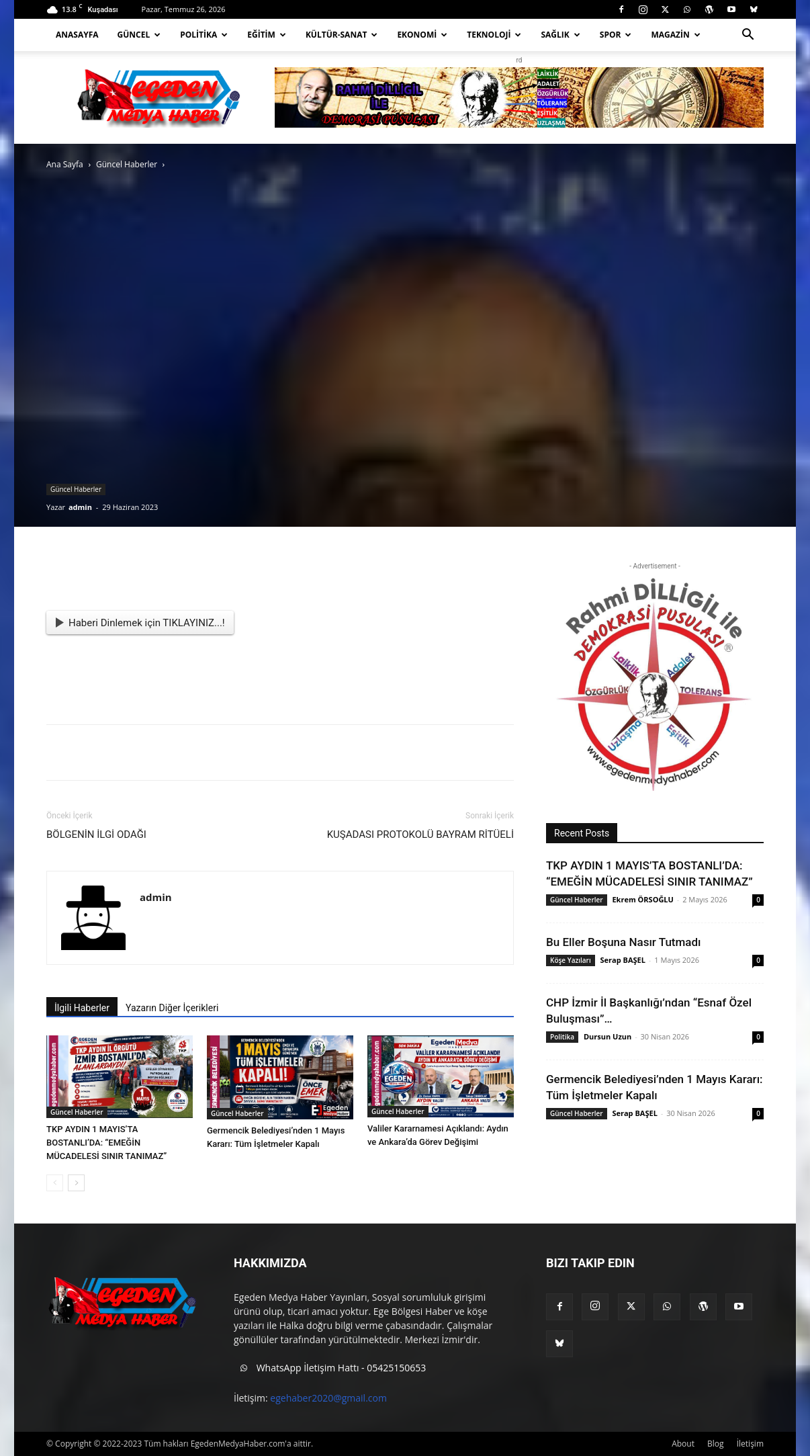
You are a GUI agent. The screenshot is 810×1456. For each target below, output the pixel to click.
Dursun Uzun (607, 1036)
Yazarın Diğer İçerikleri (172, 1007)
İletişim (750, 1443)
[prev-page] (54, 1182)
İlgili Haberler (81, 1007)
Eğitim (266, 34)
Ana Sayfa (64, 164)
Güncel (139, 34)
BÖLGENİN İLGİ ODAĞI (96, 834)
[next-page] (76, 1182)
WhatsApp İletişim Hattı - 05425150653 (330, 1369)
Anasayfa (77, 34)
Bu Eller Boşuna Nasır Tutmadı (623, 942)
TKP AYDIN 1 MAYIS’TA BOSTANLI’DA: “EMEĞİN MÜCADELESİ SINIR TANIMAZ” (106, 1142)
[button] (747, 36)
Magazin (675, 34)
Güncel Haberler (126, 164)
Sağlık (560, 34)
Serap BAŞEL (622, 960)
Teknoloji (494, 34)
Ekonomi (422, 34)
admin (80, 507)
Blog (715, 1443)
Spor (616, 34)
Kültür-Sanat (342, 34)
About (683, 1443)
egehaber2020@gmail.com (328, 1397)
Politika (204, 34)
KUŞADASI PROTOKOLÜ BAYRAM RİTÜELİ (420, 834)
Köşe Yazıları (570, 960)
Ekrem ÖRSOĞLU (642, 899)
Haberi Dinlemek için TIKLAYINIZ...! (140, 623)
